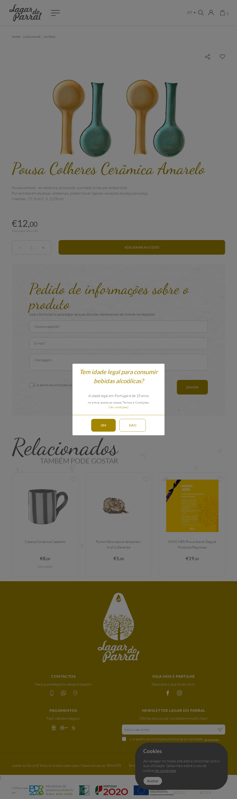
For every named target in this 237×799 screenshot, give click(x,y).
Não (132, 425)
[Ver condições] (118, 407)
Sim (103, 425)
